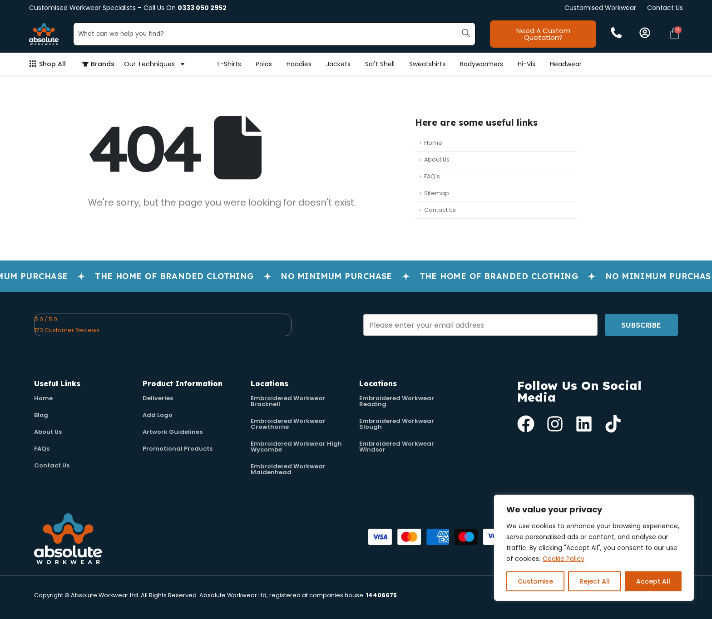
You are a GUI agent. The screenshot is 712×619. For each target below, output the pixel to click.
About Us (437, 159)
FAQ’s (432, 176)
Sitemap (436, 193)
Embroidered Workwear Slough (396, 424)
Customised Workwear (600, 7)
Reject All (594, 581)
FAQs (41, 448)
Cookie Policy (563, 558)
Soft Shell (380, 64)
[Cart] (674, 33)
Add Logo (158, 415)
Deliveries (158, 398)
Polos (264, 64)
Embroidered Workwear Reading (396, 401)
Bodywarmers (481, 64)
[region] (594, 548)
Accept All (653, 581)
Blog (41, 415)
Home (433, 143)
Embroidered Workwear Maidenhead (288, 469)
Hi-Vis (526, 64)
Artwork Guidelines (173, 431)
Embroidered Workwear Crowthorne (288, 424)
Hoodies (299, 64)
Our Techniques (155, 64)
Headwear (566, 64)
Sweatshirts (427, 64)
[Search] (466, 33)
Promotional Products (178, 448)
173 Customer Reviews (67, 330)
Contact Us (665, 7)
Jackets (338, 64)
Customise (535, 581)
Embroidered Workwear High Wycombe (296, 446)
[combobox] (274, 34)
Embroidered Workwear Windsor (396, 446)
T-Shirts (228, 64)
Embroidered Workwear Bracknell (288, 401)
